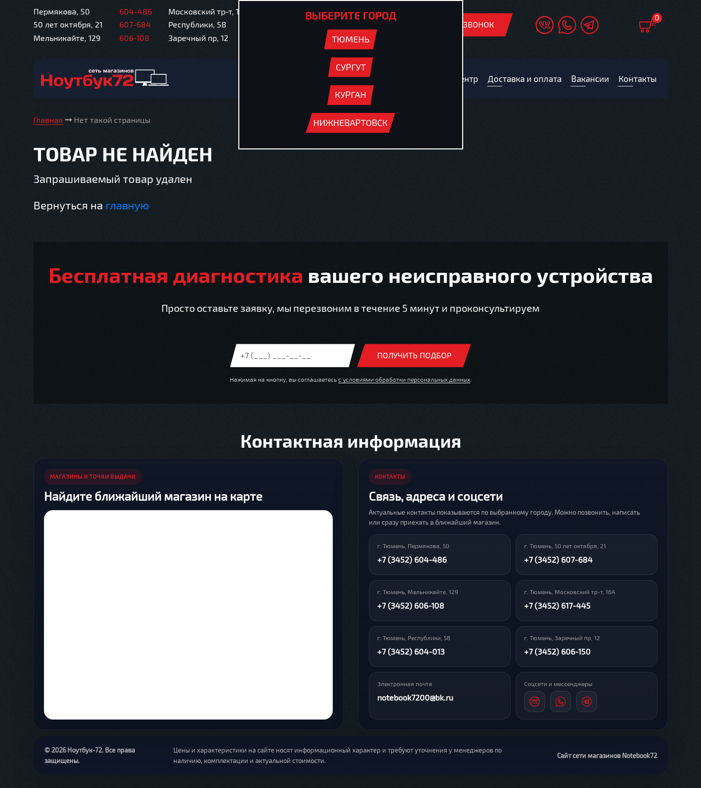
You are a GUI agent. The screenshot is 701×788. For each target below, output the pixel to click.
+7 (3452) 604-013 (411, 652)
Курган (350, 94)
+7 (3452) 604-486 (412, 560)
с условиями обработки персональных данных (404, 379)
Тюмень (351, 38)
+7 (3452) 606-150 (557, 652)
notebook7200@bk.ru (415, 698)
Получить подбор (414, 355)
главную (127, 204)
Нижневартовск (350, 122)
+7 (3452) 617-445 (557, 606)
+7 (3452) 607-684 (558, 560)
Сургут (351, 66)
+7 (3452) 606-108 (410, 606)
